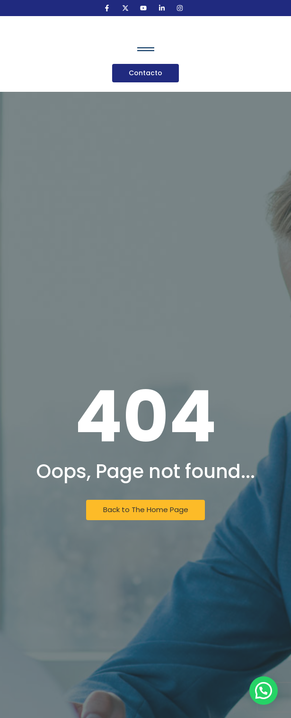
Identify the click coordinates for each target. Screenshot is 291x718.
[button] (263, 690)
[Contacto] (145, 73)
